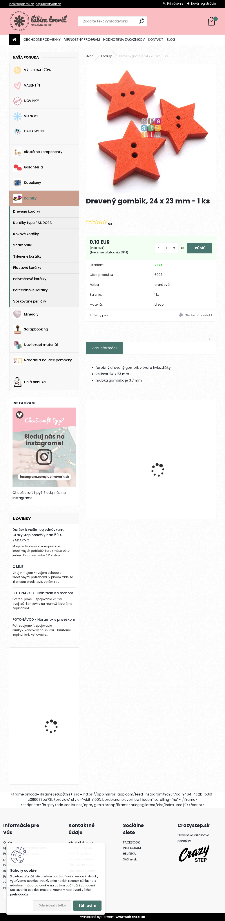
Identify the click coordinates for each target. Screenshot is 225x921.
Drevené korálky (26, 211)
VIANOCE (26, 116)
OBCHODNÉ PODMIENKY (42, 39)
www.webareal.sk (130, 917)
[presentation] (88, 462)
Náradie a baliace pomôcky (42, 360)
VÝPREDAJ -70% (32, 70)
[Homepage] (14, 40)
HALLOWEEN (28, 131)
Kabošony (27, 183)
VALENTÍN (26, 85)
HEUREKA (129, 853)
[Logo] (39, 21)
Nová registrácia (203, 3)
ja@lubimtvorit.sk (48, 4)
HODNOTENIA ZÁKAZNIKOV (124, 39)
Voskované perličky (29, 301)
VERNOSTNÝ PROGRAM (82, 39)
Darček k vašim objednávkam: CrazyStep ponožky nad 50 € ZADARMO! (38, 535)
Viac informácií (104, 348)
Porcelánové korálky (30, 290)
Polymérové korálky (29, 279)
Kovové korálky (26, 234)
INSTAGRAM (132, 848)
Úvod (89, 56)
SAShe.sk (130, 859)
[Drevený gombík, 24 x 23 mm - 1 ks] (151, 128)
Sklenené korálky (27, 256)
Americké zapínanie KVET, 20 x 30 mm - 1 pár (57, 670)
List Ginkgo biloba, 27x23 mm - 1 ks (116, 478)
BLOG (171, 39)
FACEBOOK (131, 842)
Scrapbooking (30, 329)
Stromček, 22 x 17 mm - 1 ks (57, 754)
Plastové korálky (27, 267)
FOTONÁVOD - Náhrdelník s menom (43, 593)
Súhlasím (87, 905)
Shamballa (22, 245)
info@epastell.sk (21, 4)
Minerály (25, 314)
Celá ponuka (29, 382)
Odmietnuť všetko (52, 905)
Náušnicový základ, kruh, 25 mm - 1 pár (183, 478)
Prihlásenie (175, 3)
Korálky (25, 198)
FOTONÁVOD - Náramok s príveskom (44, 619)
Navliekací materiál (35, 344)
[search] (141, 21)
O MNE (18, 566)
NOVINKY (26, 101)
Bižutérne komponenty (37, 152)
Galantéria (28, 167)
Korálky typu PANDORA (32, 222)
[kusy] (165, 248)
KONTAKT (155, 39)
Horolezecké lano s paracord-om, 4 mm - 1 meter (56, 714)
